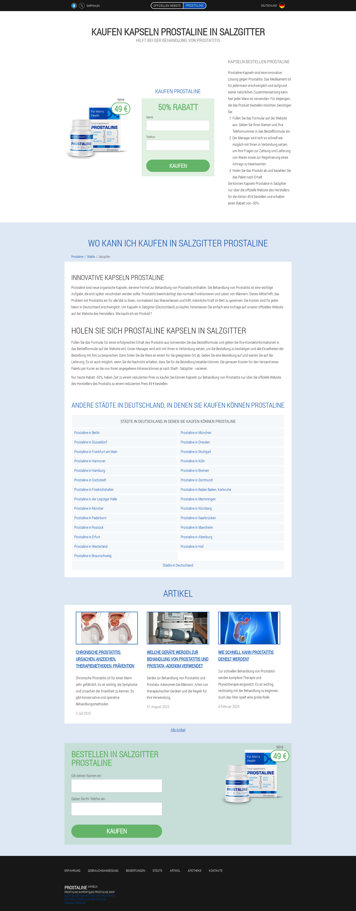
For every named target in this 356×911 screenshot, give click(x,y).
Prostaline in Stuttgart (196, 451)
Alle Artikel (178, 729)
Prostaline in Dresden (195, 442)
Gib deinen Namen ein (86, 775)
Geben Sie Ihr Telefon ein (88, 799)
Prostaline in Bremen (195, 470)
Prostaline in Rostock (89, 527)
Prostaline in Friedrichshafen (94, 489)
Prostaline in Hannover (90, 460)
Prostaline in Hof (192, 546)
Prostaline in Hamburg (89, 470)
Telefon (150, 137)
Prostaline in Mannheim (197, 527)
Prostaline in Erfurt (87, 536)
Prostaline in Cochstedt (90, 479)
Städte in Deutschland (178, 565)
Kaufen (178, 165)
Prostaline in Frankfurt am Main (95, 451)
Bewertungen (135, 870)
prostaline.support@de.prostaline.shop (89, 892)
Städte (157, 870)
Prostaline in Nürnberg (196, 508)
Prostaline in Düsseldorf (90, 442)
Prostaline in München (196, 432)
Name (149, 117)
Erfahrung (72, 870)
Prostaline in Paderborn (90, 517)
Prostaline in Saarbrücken (198, 517)
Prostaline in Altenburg (196, 536)
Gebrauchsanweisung (103, 870)
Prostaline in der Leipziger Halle (95, 499)
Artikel (175, 870)
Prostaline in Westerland (91, 546)
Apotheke (194, 870)
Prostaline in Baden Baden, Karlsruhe (206, 489)
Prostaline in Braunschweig (92, 555)
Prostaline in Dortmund (197, 479)
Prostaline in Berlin (87, 432)
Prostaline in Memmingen (198, 499)
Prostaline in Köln (193, 460)
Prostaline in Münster (89, 508)
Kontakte (215, 870)
